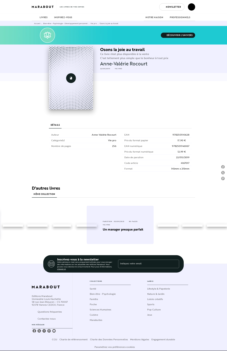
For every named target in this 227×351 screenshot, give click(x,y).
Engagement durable (163, 339)
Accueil (37, 23)
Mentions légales (139, 339)
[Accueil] (44, 7)
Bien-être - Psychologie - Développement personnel (65, 23)
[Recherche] (191, 7)
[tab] (35, 17)
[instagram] (44, 330)
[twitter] (39, 330)
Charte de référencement (74, 339)
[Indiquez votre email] (145, 264)
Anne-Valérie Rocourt (123, 63)
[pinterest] (49, 330)
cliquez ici (61, 269)
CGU (54, 339)
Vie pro (93, 23)
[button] (171, 7)
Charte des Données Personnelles (109, 339)
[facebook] (34, 330)
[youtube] (54, 330)
